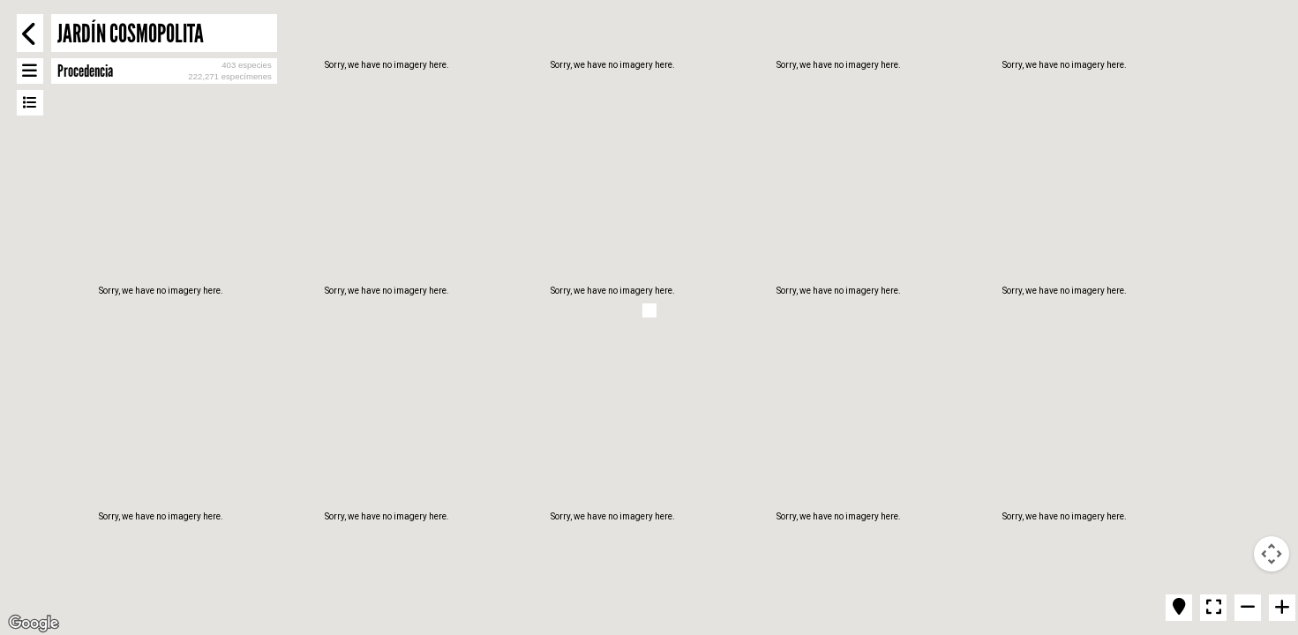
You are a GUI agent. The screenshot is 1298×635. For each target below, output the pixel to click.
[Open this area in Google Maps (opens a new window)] (33, 623)
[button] (649, 310)
